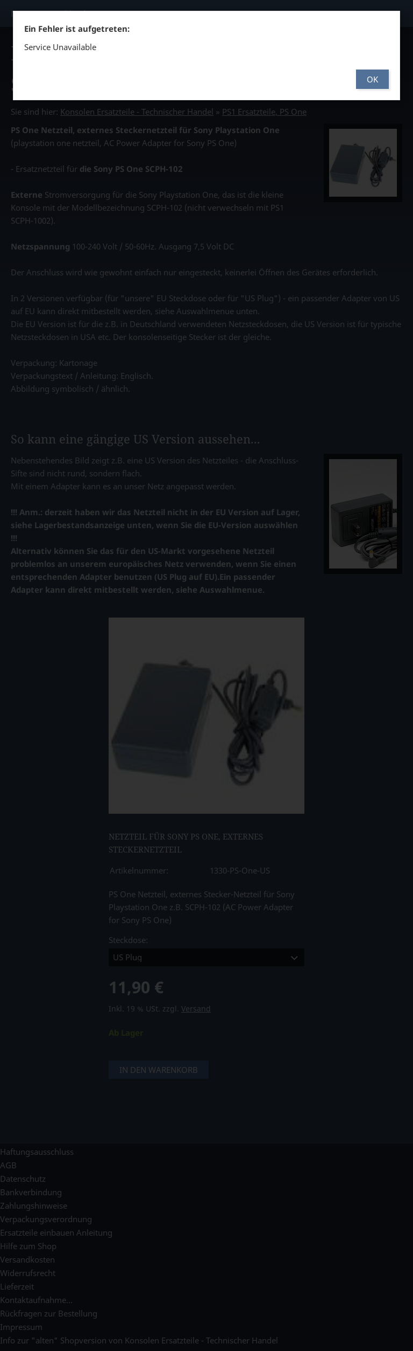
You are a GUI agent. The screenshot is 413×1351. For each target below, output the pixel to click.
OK (372, 79)
